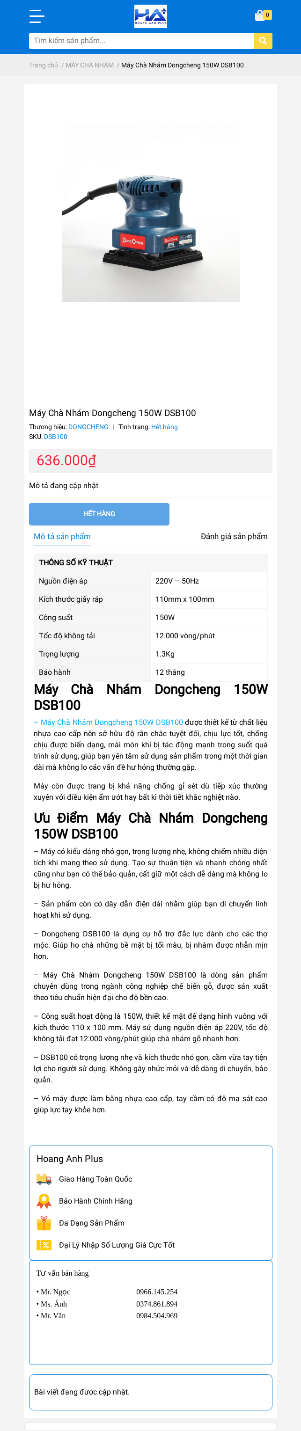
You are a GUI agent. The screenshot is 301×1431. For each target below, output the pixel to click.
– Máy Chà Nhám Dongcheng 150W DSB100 (108, 722)
